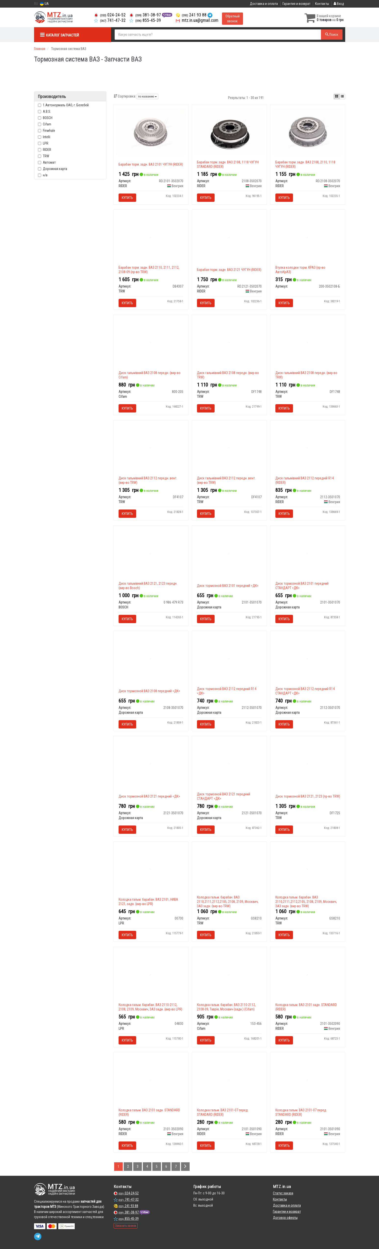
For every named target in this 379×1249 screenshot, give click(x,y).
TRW (43, 156)
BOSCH (45, 118)
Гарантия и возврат (296, 4)
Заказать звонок (125, 1225)
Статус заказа (283, 1193)
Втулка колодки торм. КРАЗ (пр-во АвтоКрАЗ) (300, 270)
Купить (127, 198)
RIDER (44, 150)
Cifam (44, 124)
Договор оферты (285, 1218)
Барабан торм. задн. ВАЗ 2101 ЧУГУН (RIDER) (151, 164)
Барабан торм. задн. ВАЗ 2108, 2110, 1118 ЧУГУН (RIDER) (305, 164)
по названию (147, 96)
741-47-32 (110, 20)
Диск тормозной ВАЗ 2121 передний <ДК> (149, 796)
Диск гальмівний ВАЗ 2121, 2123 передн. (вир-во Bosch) (148, 586)
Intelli (44, 137)
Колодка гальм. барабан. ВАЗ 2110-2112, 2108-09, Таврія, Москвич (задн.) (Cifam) (226, 1007)
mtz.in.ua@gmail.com (197, 20)
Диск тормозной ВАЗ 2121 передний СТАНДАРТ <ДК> (223, 796)
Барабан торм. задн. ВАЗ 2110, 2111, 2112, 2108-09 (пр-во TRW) (149, 270)
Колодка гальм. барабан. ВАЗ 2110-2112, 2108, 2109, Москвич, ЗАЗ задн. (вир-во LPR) (150, 1007)
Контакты (322, 4)
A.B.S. (44, 111)
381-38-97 (145, 14)
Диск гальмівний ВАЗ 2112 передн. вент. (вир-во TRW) (148, 480)
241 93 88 (192, 14)
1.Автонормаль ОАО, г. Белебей (63, 105)
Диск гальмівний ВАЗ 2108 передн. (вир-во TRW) (228, 375)
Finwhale (46, 131)
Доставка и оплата (264, 4)
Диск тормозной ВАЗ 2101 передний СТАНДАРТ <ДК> (302, 586)
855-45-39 (145, 20)
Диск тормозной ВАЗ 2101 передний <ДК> (227, 586)
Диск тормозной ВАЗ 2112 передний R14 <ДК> (226, 691)
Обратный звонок (232, 18)
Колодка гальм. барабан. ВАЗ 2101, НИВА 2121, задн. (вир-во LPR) (148, 901)
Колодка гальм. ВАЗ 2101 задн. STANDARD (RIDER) (306, 1007)
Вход (339, 4)
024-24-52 (110, 14)
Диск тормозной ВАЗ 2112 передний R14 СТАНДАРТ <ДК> (305, 691)
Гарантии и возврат (287, 1211)
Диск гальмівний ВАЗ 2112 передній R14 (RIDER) (304, 480)
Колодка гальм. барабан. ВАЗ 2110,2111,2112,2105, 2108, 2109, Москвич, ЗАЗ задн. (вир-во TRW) (227, 901)
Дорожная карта (52, 169)
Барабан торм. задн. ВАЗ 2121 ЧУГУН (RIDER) (229, 270)
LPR (43, 143)
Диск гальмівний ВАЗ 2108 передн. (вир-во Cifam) (150, 375)
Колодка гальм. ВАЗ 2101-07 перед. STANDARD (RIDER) (222, 1112)
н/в (43, 175)
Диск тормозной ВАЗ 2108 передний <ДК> (149, 691)
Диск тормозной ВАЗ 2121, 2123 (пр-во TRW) (307, 796)
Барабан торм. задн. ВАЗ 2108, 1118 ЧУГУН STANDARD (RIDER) (228, 164)
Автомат (47, 162)
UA (44, 4)
